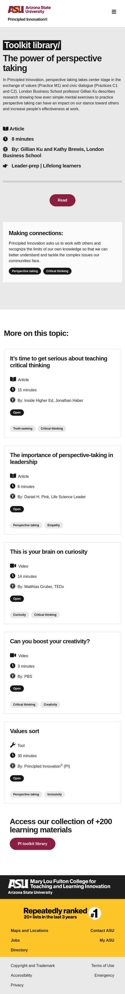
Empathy (54, 525)
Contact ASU (102, 931)
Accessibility (21, 975)
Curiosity (19, 615)
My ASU (107, 940)
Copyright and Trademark (33, 966)
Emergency (104, 975)
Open (17, 412)
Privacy (17, 985)
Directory (19, 950)
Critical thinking (57, 271)
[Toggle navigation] (114, 12)
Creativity (50, 704)
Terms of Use (102, 966)
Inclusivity (55, 794)
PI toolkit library (32, 844)
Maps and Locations (29, 931)
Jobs (15, 940)
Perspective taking (25, 271)
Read (62, 200)
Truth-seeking (22, 428)
